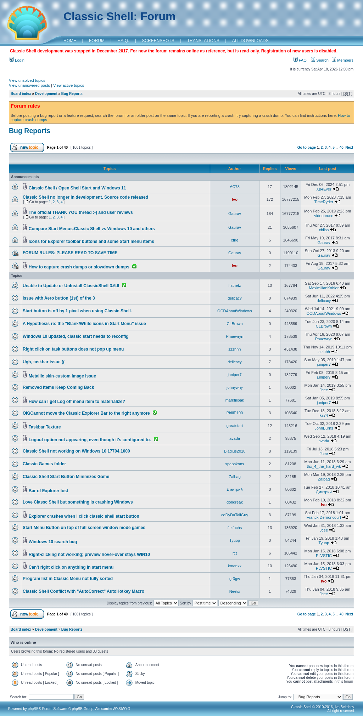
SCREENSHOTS (158, 40)
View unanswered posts (29, 85)
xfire (235, 240)
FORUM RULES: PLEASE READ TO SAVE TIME (70, 252)
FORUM (97, 40)
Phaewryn (235, 336)
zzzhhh (235, 349)
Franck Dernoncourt (324, 517)
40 (342, 147)
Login (17, 60)
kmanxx (234, 566)
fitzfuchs (235, 527)
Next (349, 147)
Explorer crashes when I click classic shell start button (84, 516)
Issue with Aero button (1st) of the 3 (59, 298)
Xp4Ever (323, 189)
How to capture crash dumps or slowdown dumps (79, 267)
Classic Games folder (44, 463)
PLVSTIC (324, 555)
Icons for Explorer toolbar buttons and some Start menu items (91, 241)
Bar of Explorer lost (48, 490)
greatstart (235, 426)
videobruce (324, 216)
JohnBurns (323, 428)
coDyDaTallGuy (234, 515)
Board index (21, 94)
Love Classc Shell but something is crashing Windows (78, 502)
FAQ (300, 60)
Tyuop (234, 540)
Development (46, 94)
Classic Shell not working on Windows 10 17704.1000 (76, 451)
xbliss (324, 230)
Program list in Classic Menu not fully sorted (68, 578)
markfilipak (234, 400)
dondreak (235, 502)
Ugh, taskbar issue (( (44, 361)
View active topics (68, 85)
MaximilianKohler (324, 288)
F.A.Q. (123, 40)
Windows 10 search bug (53, 541)
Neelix (234, 591)
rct (235, 553)
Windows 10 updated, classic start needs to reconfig (76, 336)
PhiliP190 (235, 413)
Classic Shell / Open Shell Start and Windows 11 (77, 188)
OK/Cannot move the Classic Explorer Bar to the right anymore (86, 413)
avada (234, 438)
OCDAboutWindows (234, 311)
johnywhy (235, 387)
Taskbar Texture (45, 427)
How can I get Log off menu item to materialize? (77, 401)
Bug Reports (72, 94)
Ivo (235, 199)
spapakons (234, 464)
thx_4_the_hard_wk (324, 466)
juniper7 (324, 364)
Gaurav (234, 213)
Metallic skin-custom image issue (62, 376)
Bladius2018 (235, 451)
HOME (69, 40)
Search (320, 60)
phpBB (33, 709)
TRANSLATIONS (203, 40)
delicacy (235, 298)
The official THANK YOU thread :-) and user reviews (81, 212)
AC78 (235, 186)
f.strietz (234, 285)
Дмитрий (235, 489)
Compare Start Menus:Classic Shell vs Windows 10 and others (92, 228)
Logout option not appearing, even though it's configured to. (90, 439)
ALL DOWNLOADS (250, 40)
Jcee (324, 390)
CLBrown (234, 324)
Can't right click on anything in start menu (71, 567)
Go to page (306, 147)
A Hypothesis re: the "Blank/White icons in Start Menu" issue (84, 323)
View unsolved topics (27, 80)
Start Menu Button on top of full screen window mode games (84, 527)
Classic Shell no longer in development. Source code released (85, 197)
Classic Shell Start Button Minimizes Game (66, 476)
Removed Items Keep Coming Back (58, 387)
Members (342, 60)
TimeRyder (323, 202)
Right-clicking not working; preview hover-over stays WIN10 (89, 554)
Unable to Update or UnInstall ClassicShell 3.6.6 (71, 285)
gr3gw (234, 578)
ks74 (324, 415)
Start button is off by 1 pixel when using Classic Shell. (77, 310)
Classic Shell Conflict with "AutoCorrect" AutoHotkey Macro (83, 591)
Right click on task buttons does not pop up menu (73, 349)
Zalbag (235, 477)
